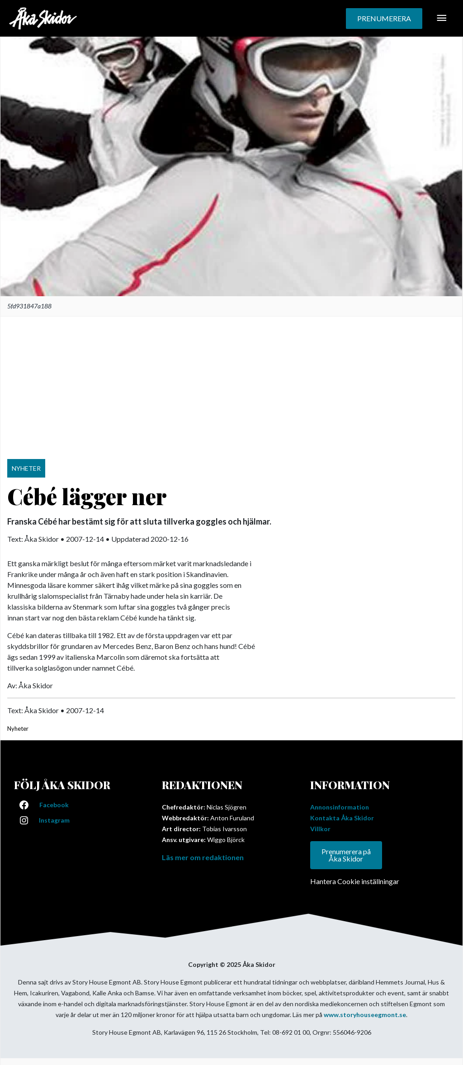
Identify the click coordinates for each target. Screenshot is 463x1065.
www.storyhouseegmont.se (365, 1014)
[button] (384, 18)
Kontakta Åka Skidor (342, 818)
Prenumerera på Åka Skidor (346, 855)
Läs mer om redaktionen (203, 857)
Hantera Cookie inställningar (354, 881)
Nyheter (17, 728)
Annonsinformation (339, 807)
